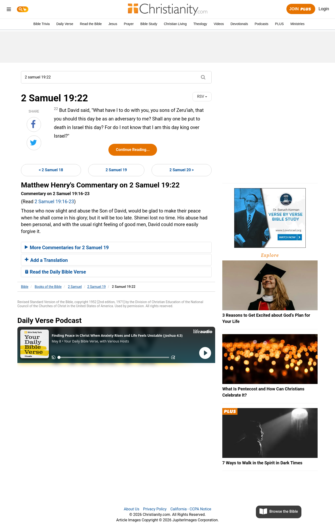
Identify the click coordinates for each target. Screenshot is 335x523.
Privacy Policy (155, 509)
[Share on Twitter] (34, 142)
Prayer (129, 24)
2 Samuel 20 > (181, 170)
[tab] (116, 247)
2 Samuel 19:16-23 (54, 201)
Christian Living (175, 24)
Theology (200, 24)
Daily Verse (64, 24)
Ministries (297, 24)
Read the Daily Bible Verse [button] (55, 272)
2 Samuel (75, 287)
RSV (202, 96)
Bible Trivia (41, 24)
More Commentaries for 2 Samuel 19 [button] (67, 247)
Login (324, 8)
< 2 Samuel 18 (51, 170)
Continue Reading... (132, 149)
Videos (219, 24)
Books (48, 287)
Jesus (112, 24)
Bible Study (148, 24)
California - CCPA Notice (190, 509)
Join (300, 9)
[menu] (9, 10)
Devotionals (239, 24)
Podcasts (262, 24)
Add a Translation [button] (46, 260)
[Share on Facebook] (34, 124)
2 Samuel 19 (116, 170)
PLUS (279, 24)
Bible (24, 287)
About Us (131, 509)
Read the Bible (91, 24)
